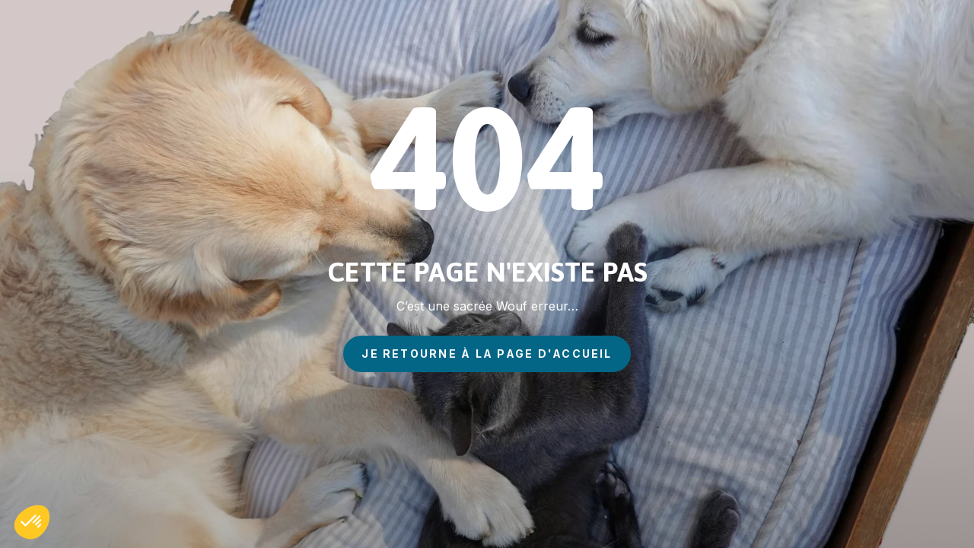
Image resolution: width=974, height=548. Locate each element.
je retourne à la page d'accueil (486, 353)
